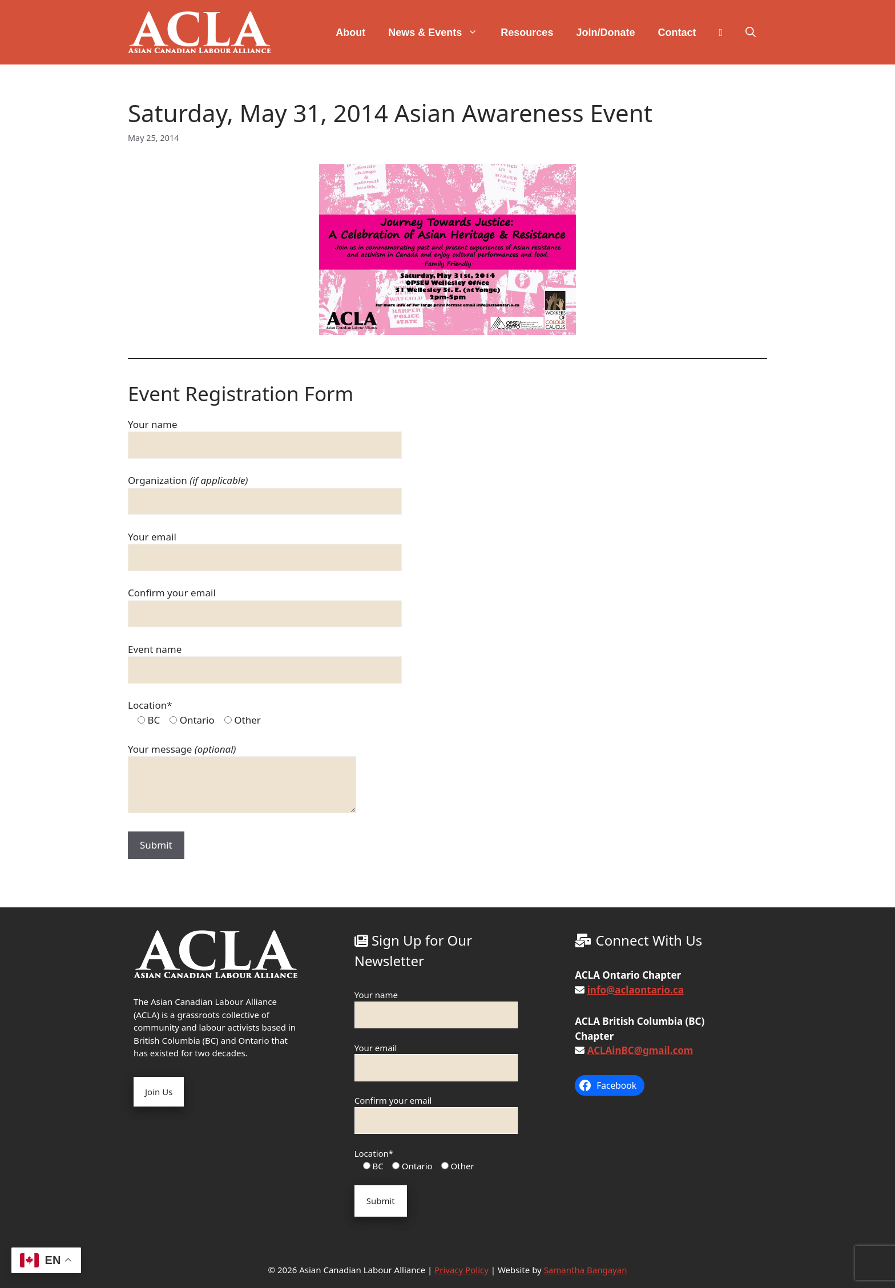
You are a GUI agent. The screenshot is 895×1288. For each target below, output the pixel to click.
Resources (527, 32)
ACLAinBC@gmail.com (640, 1050)
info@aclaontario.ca (635, 989)
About (350, 32)
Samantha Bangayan (585, 1269)
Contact (677, 32)
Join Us (158, 1091)
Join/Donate (605, 32)
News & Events (438, 32)
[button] (750, 32)
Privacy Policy (461, 1269)
